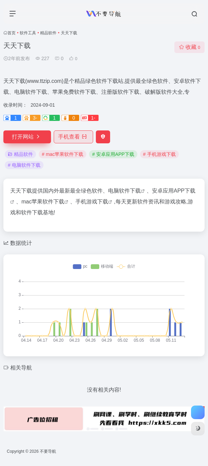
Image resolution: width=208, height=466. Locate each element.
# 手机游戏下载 (159, 154)
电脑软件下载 (124, 191)
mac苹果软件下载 (42, 201)
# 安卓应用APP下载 (113, 154)
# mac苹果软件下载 (62, 154)
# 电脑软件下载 (24, 165)
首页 (11, 33)
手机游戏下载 (91, 201)
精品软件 (48, 33)
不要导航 (48, 451)
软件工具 (28, 33)
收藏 (189, 47)
